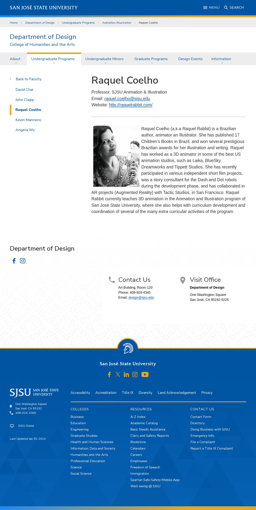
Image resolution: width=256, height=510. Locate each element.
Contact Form (200, 417)
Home (14, 23)
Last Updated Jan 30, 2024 (28, 439)
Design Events (190, 58)
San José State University (44, 8)
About (15, 58)
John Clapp (25, 99)
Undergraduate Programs (78, 23)
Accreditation (105, 392)
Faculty (35, 79)
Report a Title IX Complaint (211, 448)
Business (77, 417)
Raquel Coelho (148, 23)
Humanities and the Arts (89, 454)
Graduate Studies (84, 435)
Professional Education (88, 461)
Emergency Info (202, 435)
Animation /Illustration (116, 23)
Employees (138, 461)
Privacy (207, 392)
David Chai (24, 89)
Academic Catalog (144, 423)
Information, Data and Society (93, 448)
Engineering (80, 429)
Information (221, 58)
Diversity (145, 392)
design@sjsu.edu (141, 297)
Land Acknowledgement (177, 392)
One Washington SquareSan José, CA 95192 (31, 406)
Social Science (81, 473)
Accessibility (80, 392)
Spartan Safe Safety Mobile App (155, 480)
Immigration (139, 473)
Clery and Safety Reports (149, 435)
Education (78, 423)
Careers (136, 454)
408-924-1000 (25, 413)
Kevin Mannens (28, 119)
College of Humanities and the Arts (42, 44)
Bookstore (138, 442)
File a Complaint (202, 442)
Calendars (138, 448)
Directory (197, 423)
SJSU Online (26, 426)
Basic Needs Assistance (147, 429)
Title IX (127, 392)
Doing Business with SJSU (210, 429)
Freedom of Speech (145, 467)
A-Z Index (137, 417)
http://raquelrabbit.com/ (130, 104)
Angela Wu (25, 129)
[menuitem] (16, 59)
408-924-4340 (140, 292)
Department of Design (39, 23)
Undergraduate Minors (104, 58)
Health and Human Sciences (92, 442)
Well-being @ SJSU (145, 486)
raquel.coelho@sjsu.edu (127, 98)
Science (76, 467)
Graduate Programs (151, 58)
